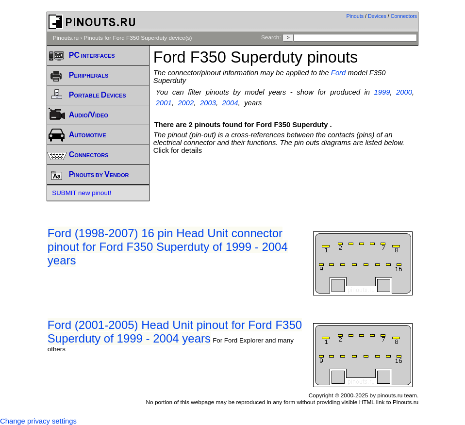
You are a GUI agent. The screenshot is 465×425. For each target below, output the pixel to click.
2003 (208, 103)
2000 (404, 92)
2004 (230, 103)
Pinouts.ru (66, 37)
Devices (377, 16)
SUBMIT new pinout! (81, 192)
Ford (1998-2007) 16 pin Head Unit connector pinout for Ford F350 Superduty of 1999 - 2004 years (168, 247)
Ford (338, 73)
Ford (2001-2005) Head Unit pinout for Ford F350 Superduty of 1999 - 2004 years (175, 331)
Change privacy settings (38, 421)
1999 (382, 92)
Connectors (404, 16)
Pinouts (355, 16)
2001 (164, 103)
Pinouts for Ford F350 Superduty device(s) (138, 37)
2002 (186, 103)
